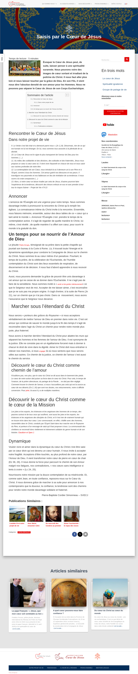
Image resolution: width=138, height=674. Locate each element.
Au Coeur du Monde (67, 4)
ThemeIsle (19, 672)
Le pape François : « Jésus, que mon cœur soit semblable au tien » (27, 611)
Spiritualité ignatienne (113, 84)
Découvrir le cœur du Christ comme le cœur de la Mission (49, 119)
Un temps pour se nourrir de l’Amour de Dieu (47, 109)
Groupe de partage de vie (115, 89)
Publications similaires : (42, 126)
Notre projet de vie (36, 668)
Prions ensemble (101, 4)
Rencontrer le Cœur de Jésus (40, 99)
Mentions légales (102, 668)
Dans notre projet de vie (42, 102)
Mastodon (112, 134)
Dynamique (32, 123)
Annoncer (31, 105)
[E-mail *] (114, 105)
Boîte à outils (116, 4)
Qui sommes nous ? (49, 4)
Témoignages (51, 668)
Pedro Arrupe (26, 244)
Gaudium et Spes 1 (26, 436)
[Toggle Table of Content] (73, 95)
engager (43, 354)
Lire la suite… (17, 629)
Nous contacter (107, 157)
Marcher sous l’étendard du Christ (38, 112)
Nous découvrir (85, 4)
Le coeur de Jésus (111, 78)
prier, (28, 394)
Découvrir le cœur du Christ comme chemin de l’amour (51, 116)
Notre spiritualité (24, 536)
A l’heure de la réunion (68, 668)
